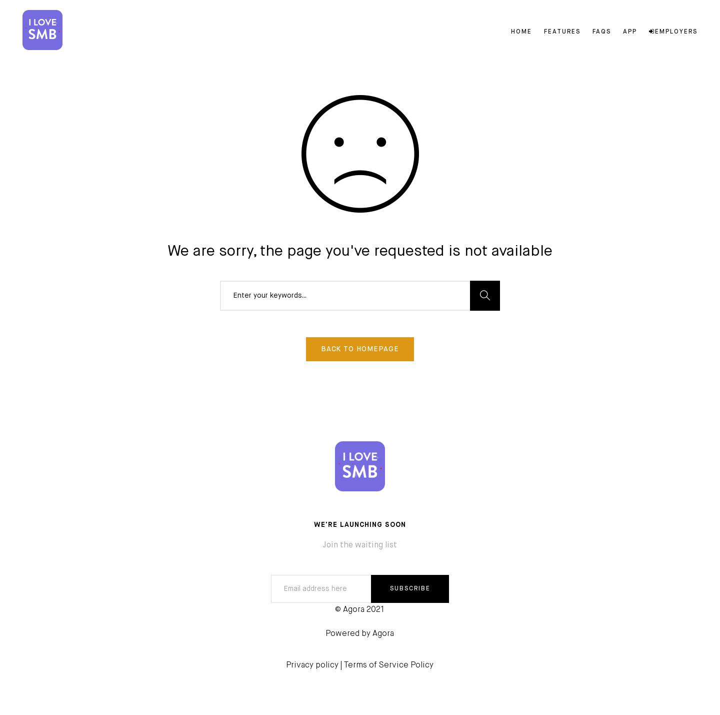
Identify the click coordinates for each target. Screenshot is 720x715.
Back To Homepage (360, 349)
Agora (383, 634)
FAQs (601, 32)
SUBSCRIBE (410, 589)
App (630, 32)
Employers (673, 32)
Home (521, 32)
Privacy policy (312, 665)
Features (562, 32)
